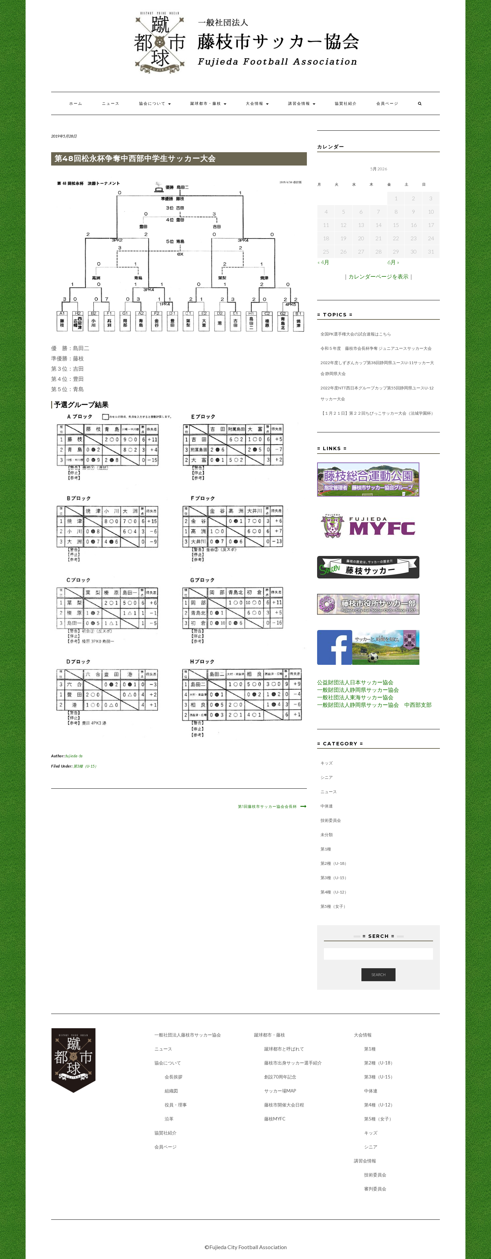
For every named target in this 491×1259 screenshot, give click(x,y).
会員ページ (387, 103)
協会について (155, 103)
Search (378, 974)
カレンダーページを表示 (378, 276)
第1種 (326, 849)
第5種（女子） (334, 906)
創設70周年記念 (280, 1076)
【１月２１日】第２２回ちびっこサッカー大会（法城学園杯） (378, 413)
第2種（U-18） (334, 863)
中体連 (327, 806)
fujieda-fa (74, 756)
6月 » (393, 262)
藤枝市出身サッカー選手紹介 (293, 1062)
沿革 (169, 1118)
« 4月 (323, 262)
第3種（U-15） (85, 766)
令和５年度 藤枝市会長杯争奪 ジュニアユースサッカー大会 (376, 348)
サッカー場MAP (280, 1090)
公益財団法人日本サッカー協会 (355, 682)
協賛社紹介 (346, 103)
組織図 (171, 1090)
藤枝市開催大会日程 (284, 1104)
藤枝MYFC (274, 1118)
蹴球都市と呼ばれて (284, 1048)
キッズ (327, 763)
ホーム (76, 103)
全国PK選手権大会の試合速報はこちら (356, 334)
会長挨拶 (173, 1076)
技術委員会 (331, 820)
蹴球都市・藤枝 (208, 103)
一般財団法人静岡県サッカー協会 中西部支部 (374, 704)
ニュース (111, 103)
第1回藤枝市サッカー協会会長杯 (267, 806)
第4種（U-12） (334, 892)
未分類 (327, 834)
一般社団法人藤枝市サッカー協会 (187, 1035)
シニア (327, 777)
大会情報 (257, 103)
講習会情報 (301, 103)
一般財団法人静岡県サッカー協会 (358, 689)
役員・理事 (176, 1104)
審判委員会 (375, 1188)
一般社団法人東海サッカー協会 (355, 697)
